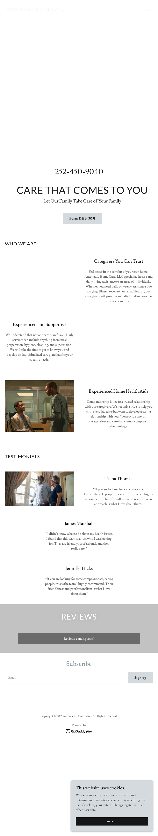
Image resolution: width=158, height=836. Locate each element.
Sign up (140, 678)
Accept (112, 821)
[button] (149, 9)
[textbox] (64, 677)
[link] (35, 10)
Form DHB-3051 (82, 218)
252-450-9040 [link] (79, 172)
